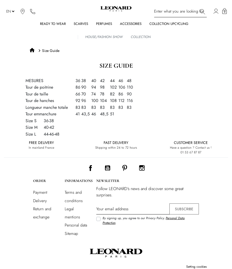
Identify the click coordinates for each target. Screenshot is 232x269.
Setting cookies (196, 266)
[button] (224, 11)
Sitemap (71, 233)
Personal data (76, 225)
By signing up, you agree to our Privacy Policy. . (144, 220)
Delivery (40, 201)
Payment (40, 192)
